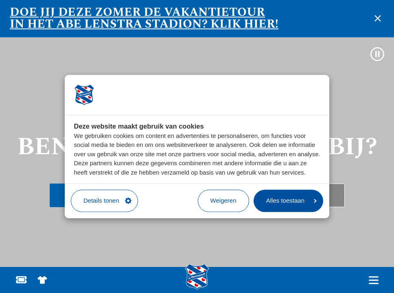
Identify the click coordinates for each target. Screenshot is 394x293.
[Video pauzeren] (377, 54)
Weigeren (223, 200)
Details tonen (107, 200)
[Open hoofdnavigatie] (373, 280)
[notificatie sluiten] (377, 18)
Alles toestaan (291, 200)
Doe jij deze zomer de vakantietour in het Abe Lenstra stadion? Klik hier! (144, 18)
